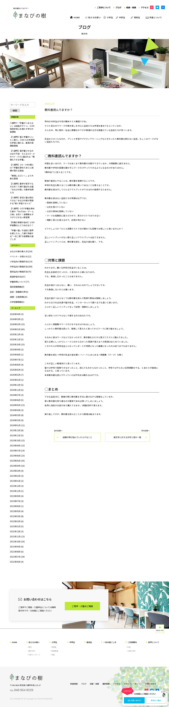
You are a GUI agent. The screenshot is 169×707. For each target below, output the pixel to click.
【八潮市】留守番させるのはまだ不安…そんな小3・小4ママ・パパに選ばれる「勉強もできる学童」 (22, 155)
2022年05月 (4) (17, 511)
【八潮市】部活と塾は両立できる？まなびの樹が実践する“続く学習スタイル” (22, 200)
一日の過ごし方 (108, 642)
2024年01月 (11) (17, 425)
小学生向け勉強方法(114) (21, 261)
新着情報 (68, 683)
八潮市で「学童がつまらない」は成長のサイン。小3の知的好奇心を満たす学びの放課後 (22, 127)
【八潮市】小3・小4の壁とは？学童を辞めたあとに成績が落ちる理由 (22, 167)
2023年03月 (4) (17, 470)
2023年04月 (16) (17, 465)
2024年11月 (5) (17, 390)
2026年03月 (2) (17, 319)
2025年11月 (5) (17, 339)
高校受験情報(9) (17, 286)
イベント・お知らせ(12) (20, 256)
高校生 (88, 642)
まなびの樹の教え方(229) (21, 251)
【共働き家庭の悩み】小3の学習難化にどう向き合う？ (22, 224)
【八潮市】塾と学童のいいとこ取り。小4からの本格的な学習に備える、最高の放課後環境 (22, 141)
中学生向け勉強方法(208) (21, 266)
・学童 (52, 654)
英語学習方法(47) (17, 276)
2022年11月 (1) (17, 491)
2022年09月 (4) (17, 496)
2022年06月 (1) (17, 506)
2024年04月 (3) (17, 410)
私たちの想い (33, 642)
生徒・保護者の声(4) (19, 291)
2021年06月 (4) (17, 561)
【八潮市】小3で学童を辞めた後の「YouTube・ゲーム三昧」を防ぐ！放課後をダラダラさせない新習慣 (22, 213)
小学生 (53, 642)
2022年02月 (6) (17, 521)
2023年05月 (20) (17, 460)
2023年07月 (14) (17, 450)
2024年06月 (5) (17, 400)
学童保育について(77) (19, 281)
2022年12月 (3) (17, 486)
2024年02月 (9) (17, 420)
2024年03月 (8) (17, 415)
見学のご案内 (156, 700)
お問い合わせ (134, 700)
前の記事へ (77, 436)
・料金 (128, 647)
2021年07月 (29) (17, 556)
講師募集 (104, 683)
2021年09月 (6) (17, 546)
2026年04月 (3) (17, 314)
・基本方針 (31, 651)
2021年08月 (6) (17, 551)
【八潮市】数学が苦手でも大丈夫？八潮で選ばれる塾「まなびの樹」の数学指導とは (22, 188)
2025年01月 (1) (17, 379)
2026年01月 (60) (17, 329)
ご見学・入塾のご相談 (82, 606)
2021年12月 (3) (17, 531)
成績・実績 (91, 683)
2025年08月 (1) (17, 354)
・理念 (29, 647)
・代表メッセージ (33, 654)
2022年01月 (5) (17, 526)
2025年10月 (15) (17, 344)
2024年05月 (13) (17, 405)
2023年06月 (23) (17, 455)
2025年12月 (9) (17, 334)
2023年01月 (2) (17, 480)
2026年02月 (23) (17, 324)
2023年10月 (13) (17, 440)
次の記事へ (127, 436)
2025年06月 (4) (17, 364)
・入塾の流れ (131, 651)
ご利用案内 (131, 642)
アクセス (116, 683)
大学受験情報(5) (17, 302)
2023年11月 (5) (17, 435)
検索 (15, 110)
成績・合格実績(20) (18, 296)
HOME (13, 642)
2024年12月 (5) (17, 384)
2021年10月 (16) (17, 541)
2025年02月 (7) (17, 374)
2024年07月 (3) (17, 395)
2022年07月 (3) (17, 501)
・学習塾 (53, 647)
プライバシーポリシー (134, 683)
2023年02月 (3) (17, 475)
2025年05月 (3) (17, 369)
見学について (152, 642)
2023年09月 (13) (17, 445)
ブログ (79, 683)
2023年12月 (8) (17, 430)
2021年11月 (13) (17, 536)
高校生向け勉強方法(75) (20, 271)
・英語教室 (54, 651)
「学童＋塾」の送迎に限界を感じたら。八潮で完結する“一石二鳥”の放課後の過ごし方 (22, 235)
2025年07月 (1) (17, 359)
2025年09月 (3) (17, 349)
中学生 (71, 642)
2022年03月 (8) (17, 516)
